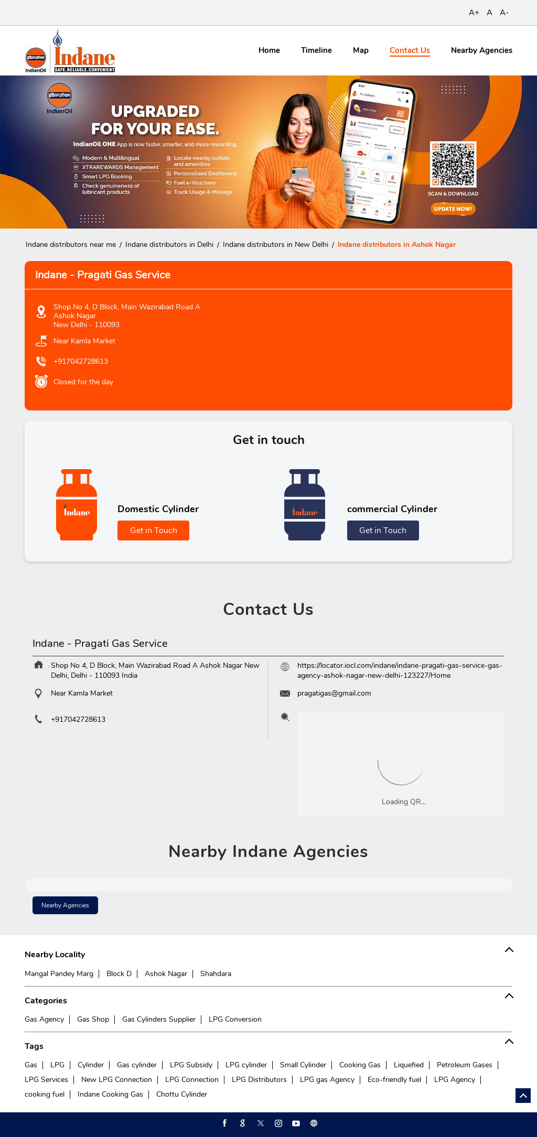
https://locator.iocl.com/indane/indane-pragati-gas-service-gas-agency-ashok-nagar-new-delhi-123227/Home (399, 670)
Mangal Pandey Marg (59, 974)
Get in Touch (153, 530)
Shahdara (215, 974)
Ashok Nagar (166, 974)
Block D (119, 974)
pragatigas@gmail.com (334, 693)
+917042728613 (80, 361)
